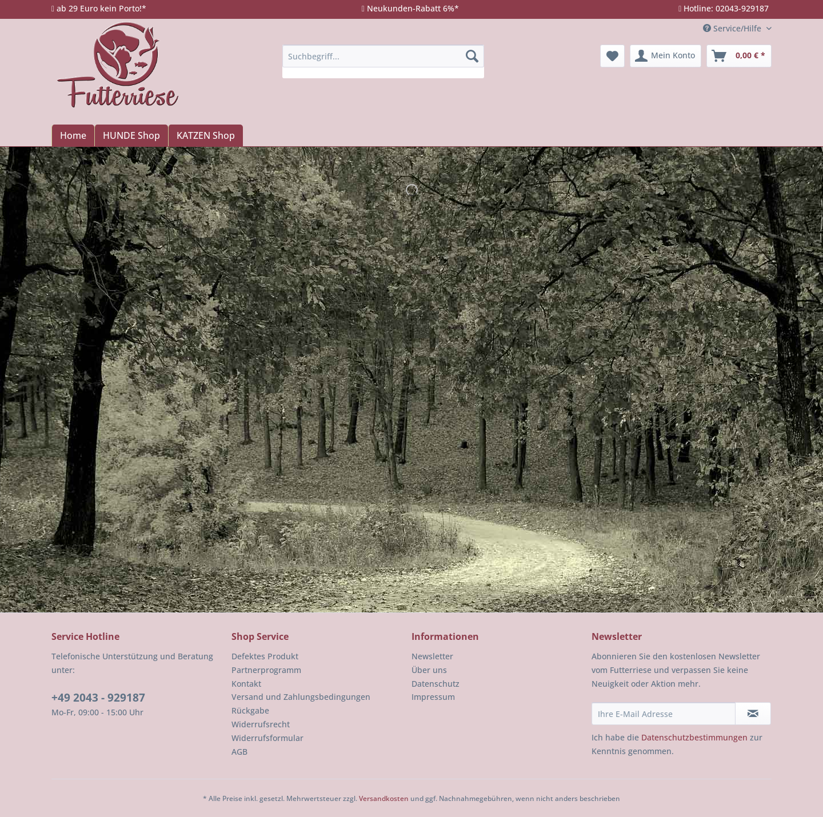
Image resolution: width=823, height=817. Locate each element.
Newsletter (432, 656)
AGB (239, 751)
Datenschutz (436, 683)
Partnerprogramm (266, 669)
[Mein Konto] (665, 56)
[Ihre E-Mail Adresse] (664, 713)
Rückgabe (250, 710)
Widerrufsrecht (260, 724)
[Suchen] (472, 56)
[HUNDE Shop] (131, 135)
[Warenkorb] (739, 56)
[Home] (72, 135)
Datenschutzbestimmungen (694, 737)
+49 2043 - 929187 (98, 697)
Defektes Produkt (264, 656)
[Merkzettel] (612, 56)
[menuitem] (383, 61)
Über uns (429, 669)
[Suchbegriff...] (383, 56)
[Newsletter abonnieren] (753, 713)
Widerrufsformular (267, 737)
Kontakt (246, 683)
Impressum (433, 696)
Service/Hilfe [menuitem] (733, 28)
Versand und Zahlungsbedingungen (300, 696)
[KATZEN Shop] (205, 135)
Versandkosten (384, 798)
